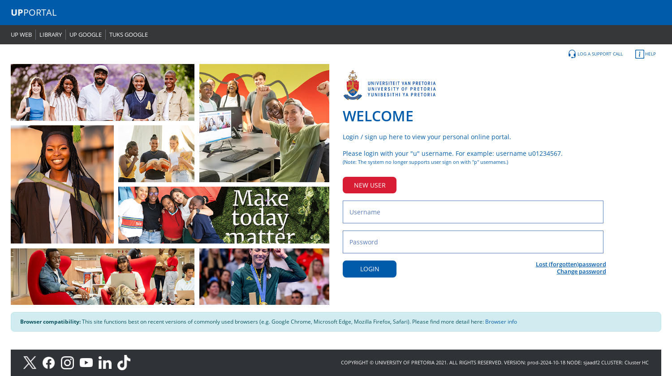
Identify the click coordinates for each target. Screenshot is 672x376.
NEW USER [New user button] (370, 185)
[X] (32, 362)
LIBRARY (50, 34)
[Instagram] (70, 362)
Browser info (501, 321)
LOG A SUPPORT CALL (595, 54)
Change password (581, 271)
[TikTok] (126, 362)
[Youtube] (89, 362)
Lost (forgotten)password (571, 264)
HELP (645, 54)
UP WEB (21, 34)
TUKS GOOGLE (128, 34)
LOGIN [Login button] (369, 269)
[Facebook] (51, 362)
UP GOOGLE (85, 34)
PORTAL (33, 12)
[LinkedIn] (107, 362)
